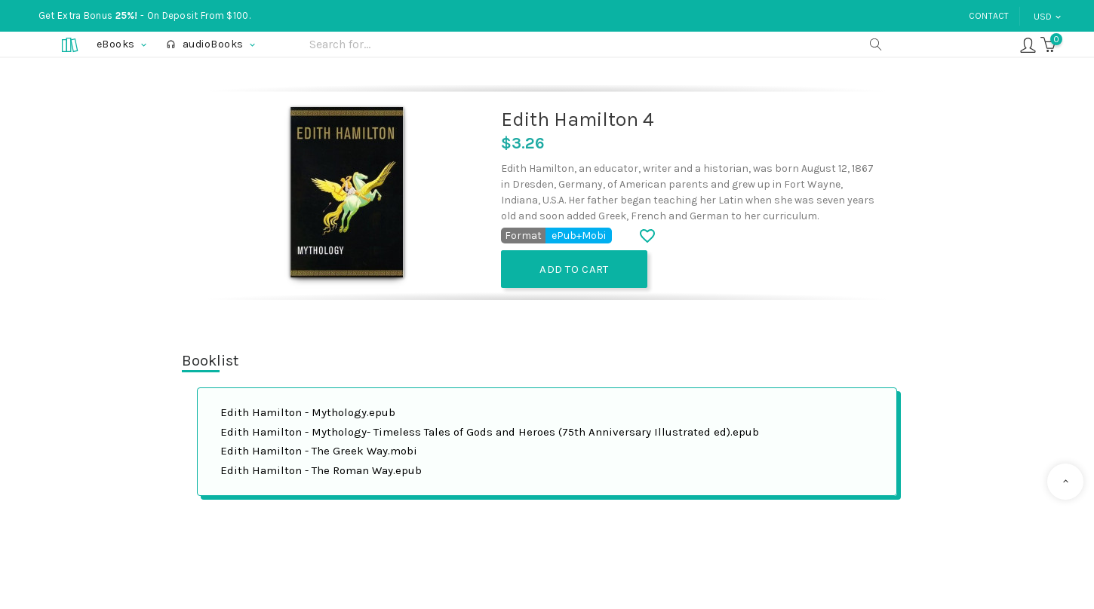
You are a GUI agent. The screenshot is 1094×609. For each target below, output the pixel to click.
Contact (989, 16)
